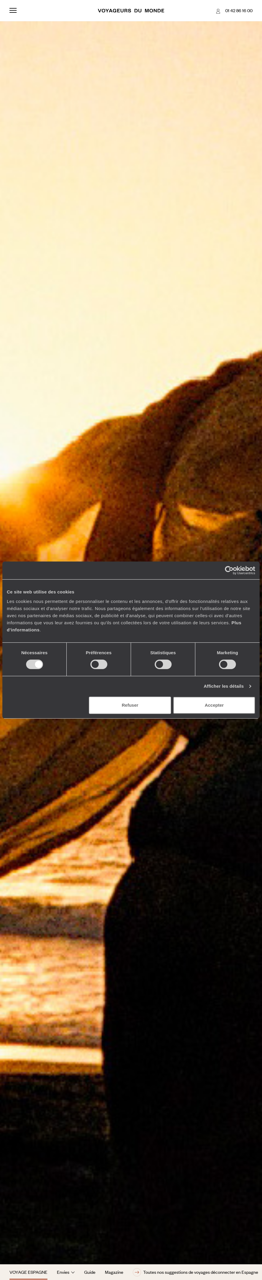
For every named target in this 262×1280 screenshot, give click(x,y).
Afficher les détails (224, 686)
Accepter (214, 705)
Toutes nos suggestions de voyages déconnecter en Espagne (195, 1272)
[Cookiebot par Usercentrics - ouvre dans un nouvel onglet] (229, 570)
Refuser (130, 705)
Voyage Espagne (28, 1272)
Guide (89, 1272)
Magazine (114, 1272)
